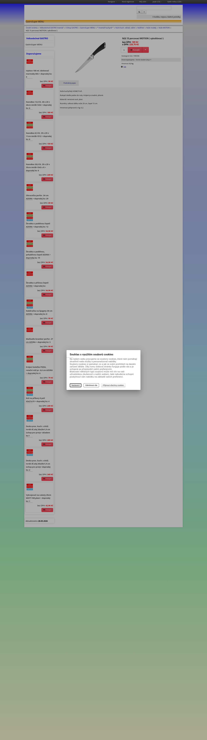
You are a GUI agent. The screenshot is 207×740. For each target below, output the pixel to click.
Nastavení (75, 385)
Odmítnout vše (91, 385)
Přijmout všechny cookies (113, 385)
